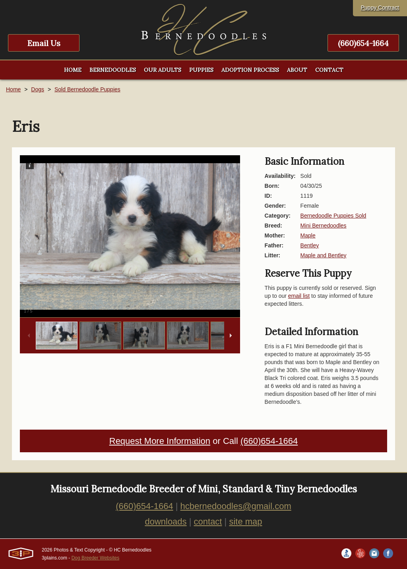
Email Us (43, 43)
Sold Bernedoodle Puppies (87, 89)
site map (245, 522)
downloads (165, 522)
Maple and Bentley (323, 255)
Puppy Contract (380, 7)
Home (13, 89)
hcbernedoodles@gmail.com (235, 506)
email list (299, 296)
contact (208, 522)
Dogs (37, 89)
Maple (308, 235)
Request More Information (159, 441)
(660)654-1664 (363, 43)
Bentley (309, 245)
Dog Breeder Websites (96, 558)
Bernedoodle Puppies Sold (333, 215)
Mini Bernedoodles (323, 225)
